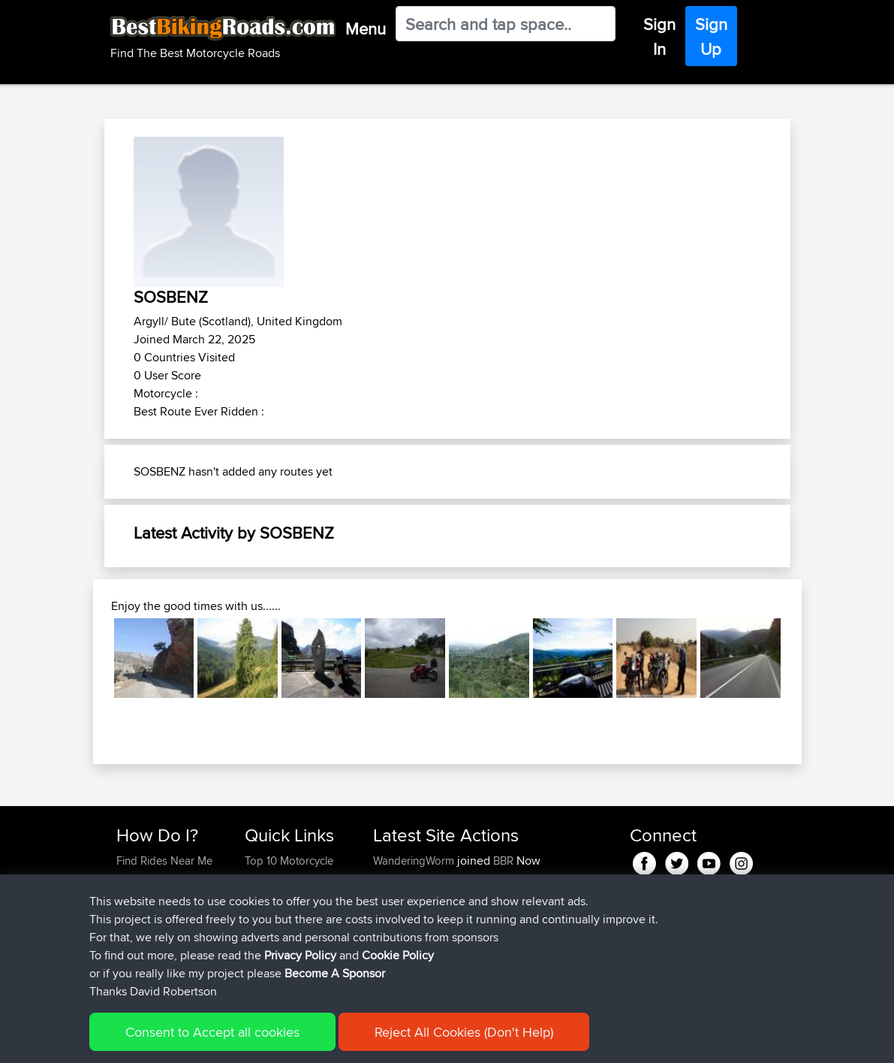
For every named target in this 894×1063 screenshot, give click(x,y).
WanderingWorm (415, 860)
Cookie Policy (392, 1041)
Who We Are (275, 933)
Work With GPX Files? (168, 896)
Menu (365, 29)
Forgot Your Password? (145, 924)
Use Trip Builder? (158, 878)
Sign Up (711, 36)
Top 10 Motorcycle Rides (289, 869)
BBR (503, 860)
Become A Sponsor (164, 951)
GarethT (393, 896)
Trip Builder (272, 915)
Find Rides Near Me (164, 860)
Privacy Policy (317, 1041)
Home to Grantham (535, 915)
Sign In (659, 36)
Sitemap (256, 1041)
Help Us (264, 969)
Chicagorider (406, 878)
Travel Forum (277, 896)
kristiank (395, 969)
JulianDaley (402, 915)
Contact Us (272, 951)
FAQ (126, 969)
